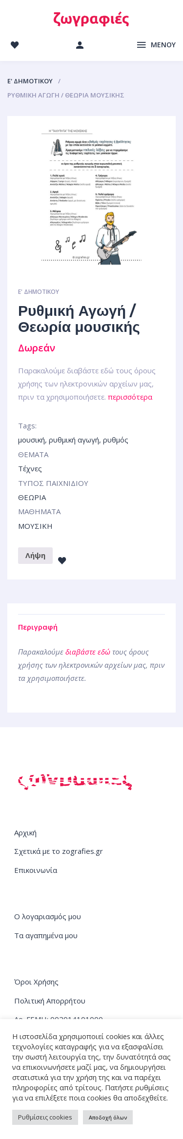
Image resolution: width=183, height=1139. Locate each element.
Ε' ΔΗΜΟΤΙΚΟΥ (30, 81)
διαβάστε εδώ (87, 651)
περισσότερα (130, 397)
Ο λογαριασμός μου (47, 916)
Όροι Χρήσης (36, 981)
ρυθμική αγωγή (74, 439)
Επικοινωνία (35, 870)
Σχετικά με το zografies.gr (58, 851)
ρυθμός (115, 439)
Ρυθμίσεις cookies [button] (45, 1117)
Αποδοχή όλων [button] (108, 1117)
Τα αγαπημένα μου (46, 935)
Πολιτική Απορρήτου (49, 1000)
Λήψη (35, 555)
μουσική (31, 439)
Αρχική (25, 832)
